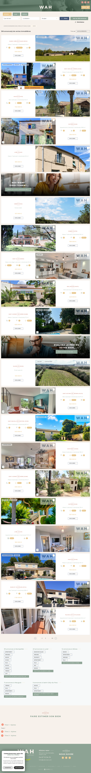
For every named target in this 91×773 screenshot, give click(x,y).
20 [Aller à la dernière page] (52, 638)
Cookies (74, 766)
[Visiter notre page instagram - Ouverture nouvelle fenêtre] (85, 2)
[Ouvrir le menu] (85, 7)
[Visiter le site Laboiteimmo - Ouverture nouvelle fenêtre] (48, 769)
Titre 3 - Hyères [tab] (10, 735)
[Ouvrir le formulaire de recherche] (64, 18)
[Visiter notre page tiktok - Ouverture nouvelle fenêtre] (88, 2)
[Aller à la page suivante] (56, 638)
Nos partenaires (42, 766)
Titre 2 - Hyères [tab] (10, 731)
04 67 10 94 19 (45, 757)
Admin (58, 766)
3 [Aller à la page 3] (45, 638)
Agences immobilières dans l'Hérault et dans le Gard (17, 26)
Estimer (24, 14)
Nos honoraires (33, 766)
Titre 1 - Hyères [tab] (10, 725)
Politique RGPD (66, 766)
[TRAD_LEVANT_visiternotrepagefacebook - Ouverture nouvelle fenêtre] (82, 2)
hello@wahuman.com (45, 760)
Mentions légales (51, 766)
